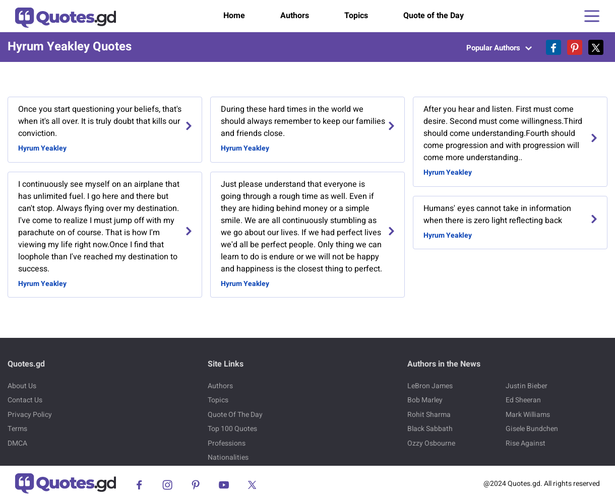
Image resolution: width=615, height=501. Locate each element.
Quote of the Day (433, 16)
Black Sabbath (430, 428)
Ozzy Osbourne (431, 443)
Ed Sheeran (523, 400)
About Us (22, 386)
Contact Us (25, 400)
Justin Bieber (526, 386)
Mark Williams (528, 414)
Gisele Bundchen (532, 428)
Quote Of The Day (235, 414)
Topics (356, 16)
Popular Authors (499, 47)
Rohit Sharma (429, 414)
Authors (294, 16)
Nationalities (228, 457)
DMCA (17, 443)
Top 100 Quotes (232, 428)
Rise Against (525, 443)
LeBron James (430, 386)
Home (234, 16)
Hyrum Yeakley (42, 148)
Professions (226, 443)
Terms (17, 428)
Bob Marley (425, 400)
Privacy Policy (30, 414)
